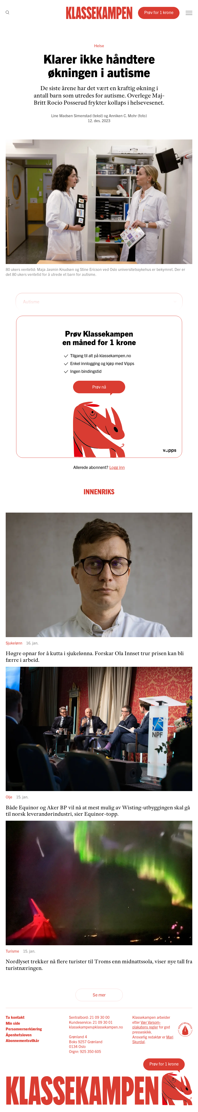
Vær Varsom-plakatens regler (146, 1024)
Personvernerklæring (24, 1028)
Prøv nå (99, 386)
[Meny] (189, 13)
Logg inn (117, 467)
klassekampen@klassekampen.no (96, 1026)
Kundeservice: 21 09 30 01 (91, 1022)
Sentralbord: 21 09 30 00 (89, 1017)
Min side (13, 1023)
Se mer (99, 994)
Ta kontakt (15, 1017)
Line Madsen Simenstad (71, 115)
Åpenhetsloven (19, 1034)
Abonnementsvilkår (22, 1040)
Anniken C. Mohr (123, 115)
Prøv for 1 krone (158, 12)
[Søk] (7, 13)
